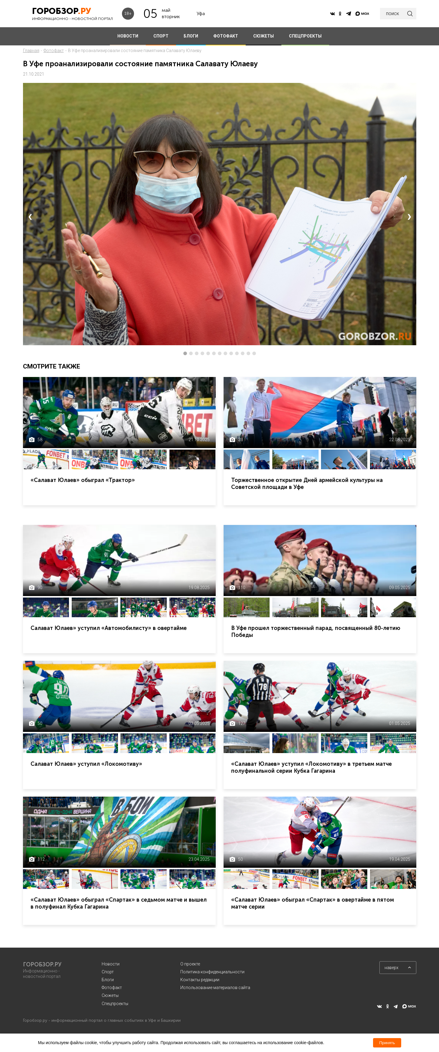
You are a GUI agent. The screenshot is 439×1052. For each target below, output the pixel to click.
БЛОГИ (191, 36)
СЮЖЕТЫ (263, 36)
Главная (31, 50)
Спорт (108, 971)
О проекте (190, 964)
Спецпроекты (115, 1003)
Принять (387, 1043)
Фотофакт (54, 50)
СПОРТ (161, 36)
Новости (111, 964)
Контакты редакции (199, 979)
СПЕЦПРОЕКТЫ (305, 36)
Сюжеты (110, 995)
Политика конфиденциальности (212, 971)
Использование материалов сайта (215, 987)
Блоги (108, 979)
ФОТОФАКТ (225, 36)
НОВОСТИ (127, 36)
